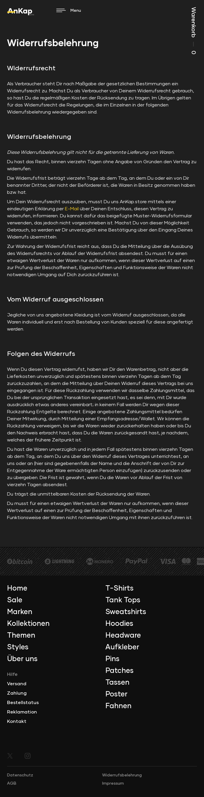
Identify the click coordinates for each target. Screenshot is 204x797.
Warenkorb (193, 30)
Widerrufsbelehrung (122, 775)
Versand (16, 683)
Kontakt (16, 721)
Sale (14, 600)
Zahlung (17, 693)
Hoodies (119, 623)
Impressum (113, 783)
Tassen (117, 682)
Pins (112, 659)
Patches (119, 670)
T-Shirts (119, 588)
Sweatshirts (125, 612)
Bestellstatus (23, 702)
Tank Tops (122, 600)
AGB (11, 783)
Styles (17, 647)
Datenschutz (20, 775)
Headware (123, 635)
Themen (21, 635)
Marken (19, 612)
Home (17, 588)
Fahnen (118, 706)
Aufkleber (122, 647)
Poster (116, 694)
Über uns (22, 659)
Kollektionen (28, 623)
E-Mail (72, 208)
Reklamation (22, 712)
